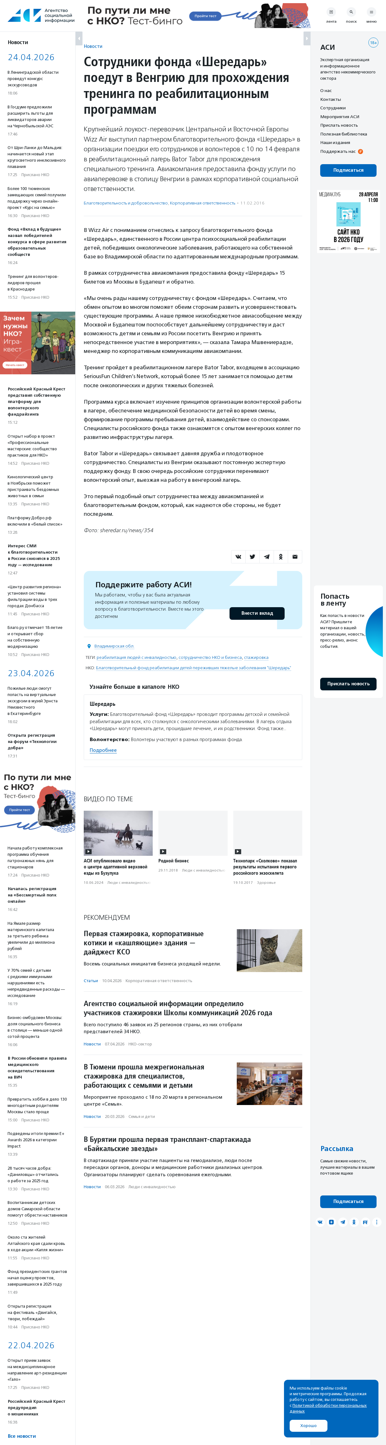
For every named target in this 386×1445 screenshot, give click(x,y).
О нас (326, 90)
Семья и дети (141, 1116)
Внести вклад (257, 613)
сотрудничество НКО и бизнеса (210, 657)
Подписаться (348, 170)
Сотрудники (333, 107)
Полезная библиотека (343, 133)
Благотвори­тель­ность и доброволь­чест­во (126, 203)
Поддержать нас (337, 151)
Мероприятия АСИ (339, 116)
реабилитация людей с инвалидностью (136, 657)
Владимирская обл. (114, 646)
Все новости (22, 1436)
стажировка (256, 657)
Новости (93, 46)
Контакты (330, 99)
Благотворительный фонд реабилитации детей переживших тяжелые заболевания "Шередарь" (193, 668)
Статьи (91, 980)
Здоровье (266, 882)
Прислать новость (339, 125)
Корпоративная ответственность (202, 203)
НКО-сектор (140, 1044)
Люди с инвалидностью (129, 882)
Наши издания (335, 142)
